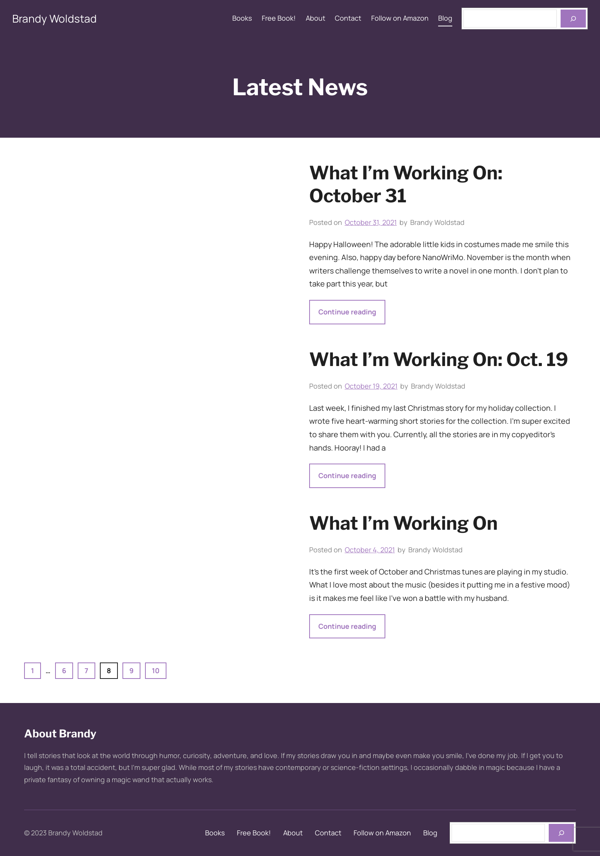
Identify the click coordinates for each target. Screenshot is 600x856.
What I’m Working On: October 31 (405, 184)
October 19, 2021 (371, 386)
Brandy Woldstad (54, 18)
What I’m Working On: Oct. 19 (438, 359)
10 (156, 670)
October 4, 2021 (370, 549)
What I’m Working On (403, 523)
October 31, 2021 (371, 222)
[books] (561, 833)
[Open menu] (573, 19)
